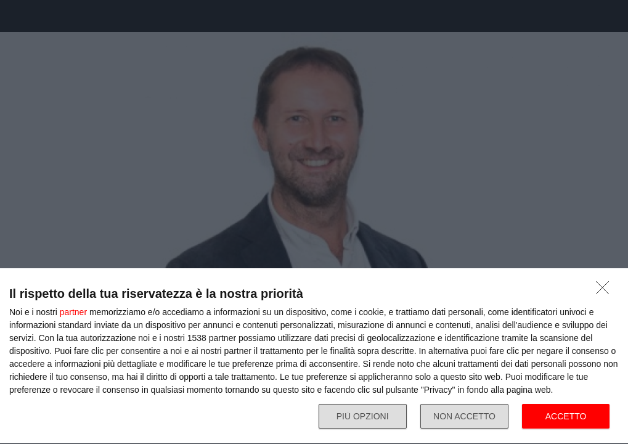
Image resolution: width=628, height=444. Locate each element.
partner (73, 312)
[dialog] (314, 356)
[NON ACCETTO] (606, 291)
